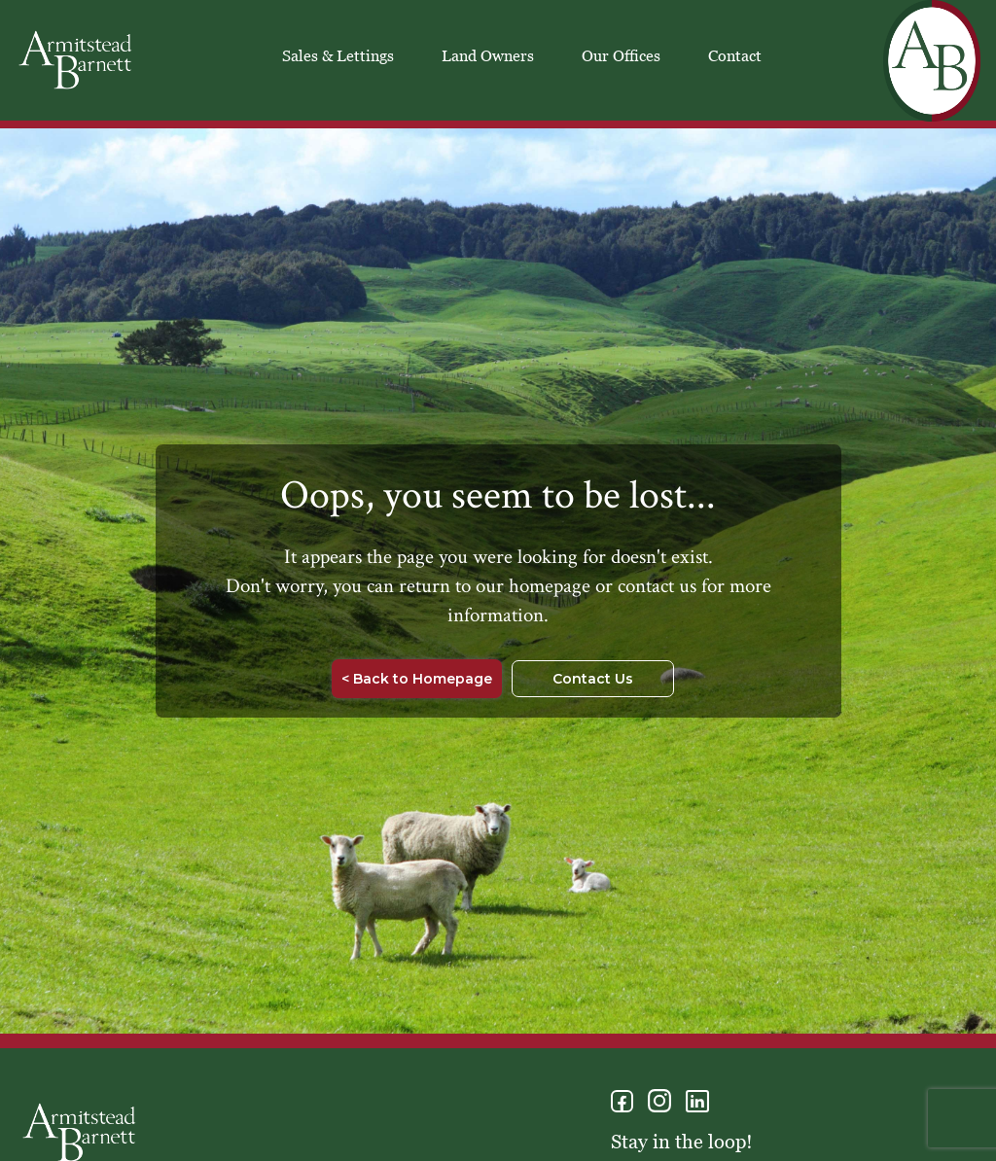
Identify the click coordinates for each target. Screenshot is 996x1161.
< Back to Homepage (416, 678)
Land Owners (488, 55)
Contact (735, 55)
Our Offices (621, 55)
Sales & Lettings (338, 55)
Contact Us (592, 678)
